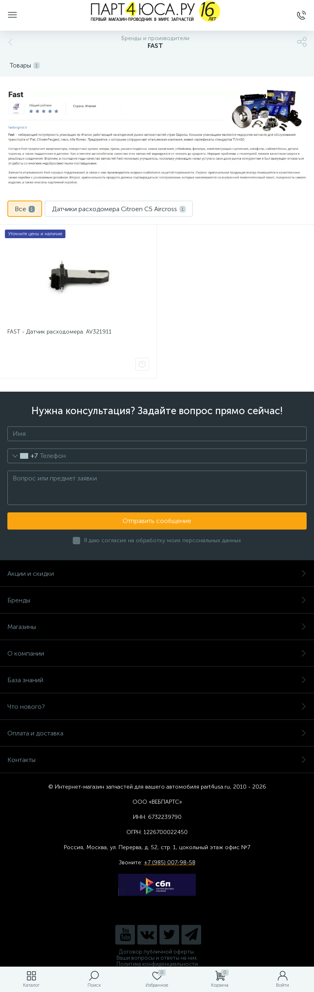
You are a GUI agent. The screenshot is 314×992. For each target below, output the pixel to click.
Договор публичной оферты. (157, 952)
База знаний (157, 680)
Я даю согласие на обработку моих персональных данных (162, 540)
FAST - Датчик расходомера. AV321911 (59, 331)
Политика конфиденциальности (157, 964)
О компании (157, 653)
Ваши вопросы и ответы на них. (157, 958)
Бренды (157, 600)
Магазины (157, 627)
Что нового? (157, 706)
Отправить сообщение (157, 521)
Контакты (157, 760)
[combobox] (23, 456)
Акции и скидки (157, 573)
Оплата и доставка (157, 733)
